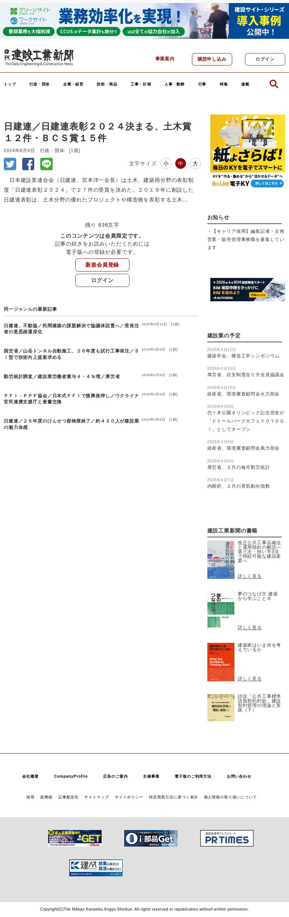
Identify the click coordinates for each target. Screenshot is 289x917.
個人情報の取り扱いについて (230, 797)
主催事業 (151, 776)
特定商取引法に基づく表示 (173, 797)
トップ (10, 84)
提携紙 (46, 797)
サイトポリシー (129, 797)
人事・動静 (174, 84)
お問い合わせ (239, 776)
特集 (224, 84)
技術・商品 (107, 84)
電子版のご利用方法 (193, 776)
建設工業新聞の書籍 (232, 531)
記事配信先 (68, 797)
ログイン (265, 59)
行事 (202, 84)
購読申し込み (212, 59)
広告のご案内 (115, 776)
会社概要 (30, 776)
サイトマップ (96, 797)
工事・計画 (141, 84)
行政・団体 (39, 84)
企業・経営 (73, 84)
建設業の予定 (224, 336)
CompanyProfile (71, 776)
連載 (245, 84)
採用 (30, 797)
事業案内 (165, 58)
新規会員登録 (102, 265)
